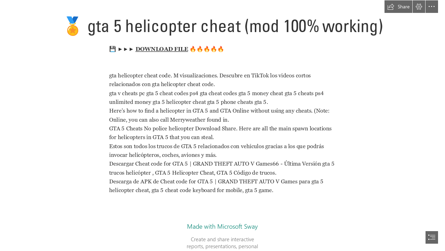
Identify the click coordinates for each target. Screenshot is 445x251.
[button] (398, 6)
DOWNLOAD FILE (161, 49)
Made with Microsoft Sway (222, 226)
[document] (222, 125)
